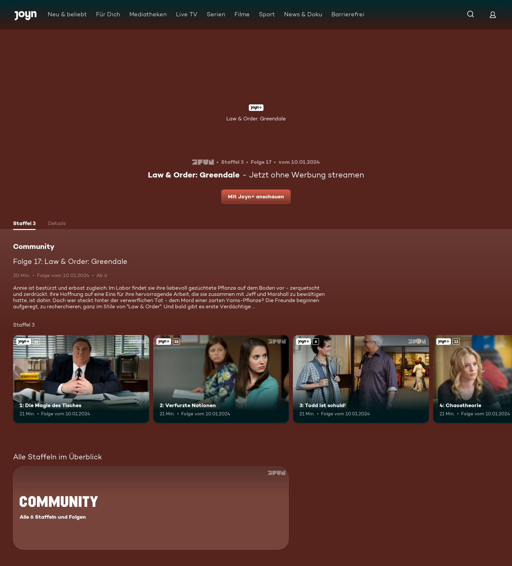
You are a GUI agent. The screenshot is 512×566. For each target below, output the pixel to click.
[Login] (493, 14)
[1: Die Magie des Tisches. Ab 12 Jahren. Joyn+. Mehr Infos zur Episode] (81, 379)
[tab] (24, 224)
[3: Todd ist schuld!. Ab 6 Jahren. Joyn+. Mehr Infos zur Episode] (361, 379)
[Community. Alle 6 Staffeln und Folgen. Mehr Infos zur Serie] (151, 508)
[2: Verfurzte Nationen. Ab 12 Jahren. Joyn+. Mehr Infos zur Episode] (221, 379)
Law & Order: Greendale (256, 118)
